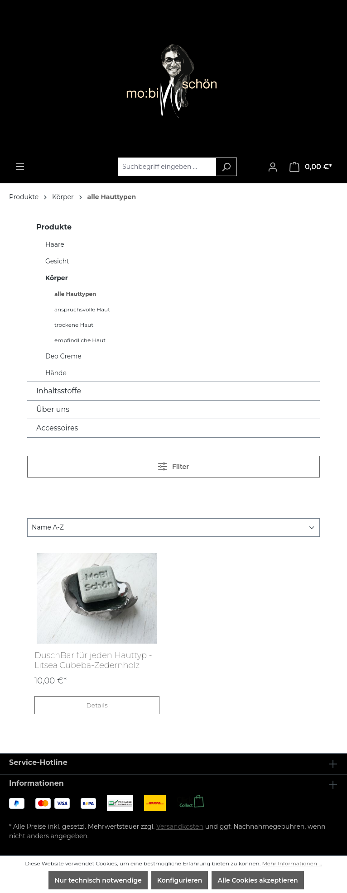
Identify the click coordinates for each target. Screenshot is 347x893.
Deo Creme (63, 356)
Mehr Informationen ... (292, 863)
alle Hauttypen (75, 294)
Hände (56, 373)
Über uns (52, 409)
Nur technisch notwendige (98, 880)
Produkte (54, 227)
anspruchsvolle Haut (82, 309)
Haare (54, 244)
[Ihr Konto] (273, 167)
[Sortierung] (173, 527)
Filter (173, 466)
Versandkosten (179, 826)
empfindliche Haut (80, 340)
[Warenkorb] (311, 167)
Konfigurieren (179, 880)
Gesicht (57, 261)
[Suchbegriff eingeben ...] (167, 167)
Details (96, 705)
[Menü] (20, 167)
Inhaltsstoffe (58, 391)
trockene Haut (73, 324)
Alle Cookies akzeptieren (257, 880)
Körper (56, 278)
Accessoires (57, 428)
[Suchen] (226, 167)
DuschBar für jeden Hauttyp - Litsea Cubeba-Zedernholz (93, 660)
